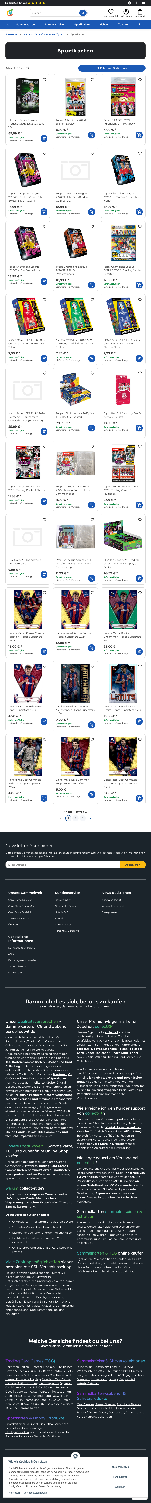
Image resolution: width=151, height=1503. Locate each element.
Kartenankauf (63, 924)
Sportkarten (82, 24)
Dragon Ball (127, 1379)
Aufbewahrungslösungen (94, 1416)
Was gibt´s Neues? (113, 906)
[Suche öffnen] (83, 13)
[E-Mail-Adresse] (62, 864)
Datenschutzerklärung (67, 852)
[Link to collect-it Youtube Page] (143, 3)
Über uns (13, 924)
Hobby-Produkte (17, 1432)
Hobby (104, 24)
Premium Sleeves (129, 1404)
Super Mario (99, 1379)
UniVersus (62, 1387)
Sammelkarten (25, 24)
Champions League (107, 1367)
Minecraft (83, 1379)
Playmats (131, 1412)
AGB (11, 954)
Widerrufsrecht (17, 966)
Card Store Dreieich (20, 912)
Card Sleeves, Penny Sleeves (96, 1404)
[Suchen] (58, 13)
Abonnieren (132, 864)
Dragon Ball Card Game (38, 1387)
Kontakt (60, 918)
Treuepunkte (109, 912)
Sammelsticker (54, 24)
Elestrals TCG (23, 1395)
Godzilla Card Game (18, 1391)
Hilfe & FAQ (62, 912)
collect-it (93, 1113)
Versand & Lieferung (67, 930)
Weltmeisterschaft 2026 (93, 1371)
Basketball (47, 1424)
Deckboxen (116, 1412)
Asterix (81, 1383)
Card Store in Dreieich (108, 1143)
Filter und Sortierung (112, 68)
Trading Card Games (41, 1041)
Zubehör (123, 24)
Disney (113, 1379)
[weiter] (89, 818)
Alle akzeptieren (120, 1467)
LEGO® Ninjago (121, 1375)
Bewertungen (63, 899)
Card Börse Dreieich (20, 899)
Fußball (33, 1424)
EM (124, 1367)
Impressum (15, 972)
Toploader (83, 1408)
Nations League (99, 1375)
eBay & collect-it (111, 899)
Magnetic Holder (103, 1408)
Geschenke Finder (65, 906)
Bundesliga (84, 1367)
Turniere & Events (18, 918)
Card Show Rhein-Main (21, 906)
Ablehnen (120, 1487)
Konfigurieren (120, 1477)
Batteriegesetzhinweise (22, 960)
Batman (93, 1383)
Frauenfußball (120, 1371)
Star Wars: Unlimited (47, 1391)
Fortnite (139, 1375)
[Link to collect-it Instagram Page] (137, 3)
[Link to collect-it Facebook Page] (130, 3)
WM (130, 1367)
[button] (111, 12)
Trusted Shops (25, 3)
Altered (38, 1395)
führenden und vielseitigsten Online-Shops (35, 1058)
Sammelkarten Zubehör (40, 1062)
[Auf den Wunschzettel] (44, 79)
